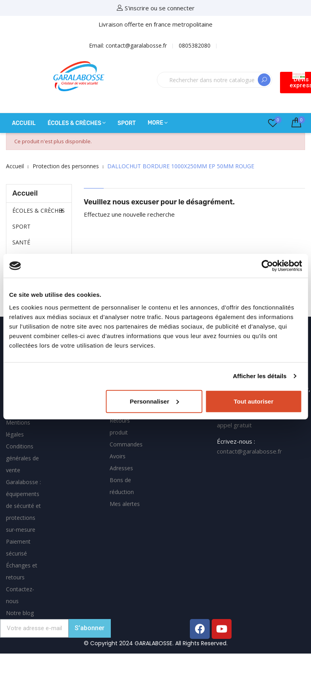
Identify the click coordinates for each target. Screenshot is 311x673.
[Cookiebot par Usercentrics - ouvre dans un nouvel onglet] (267, 266)
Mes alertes (125, 504)
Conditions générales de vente (22, 458)
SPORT (21, 226)
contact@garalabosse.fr (249, 451)
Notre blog (20, 613)
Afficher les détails (259, 376)
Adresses (121, 468)
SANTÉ (21, 242)
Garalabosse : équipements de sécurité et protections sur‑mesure (23, 505)
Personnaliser (154, 401)
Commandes (126, 444)
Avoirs (118, 456)
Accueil (25, 193)
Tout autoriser (254, 401)
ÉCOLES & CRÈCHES (38, 210)
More (155, 122)
